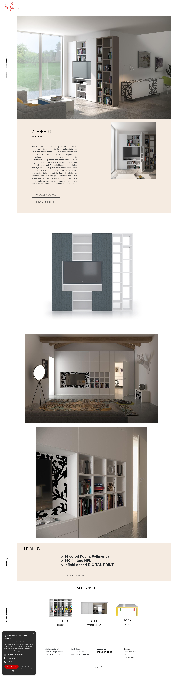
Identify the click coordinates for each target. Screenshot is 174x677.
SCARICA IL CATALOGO (46, 195)
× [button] (33, 633)
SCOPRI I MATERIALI (75, 576)
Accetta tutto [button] (11, 666)
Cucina (7, 67)
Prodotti (7, 75)
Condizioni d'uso (130, 652)
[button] (18, 671)
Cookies (127, 649)
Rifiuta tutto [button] (26, 666)
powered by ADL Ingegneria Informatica (96, 667)
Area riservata (129, 657)
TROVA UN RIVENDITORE (45, 202)
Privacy (126, 654)
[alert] (19, 653)
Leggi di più (20, 651)
